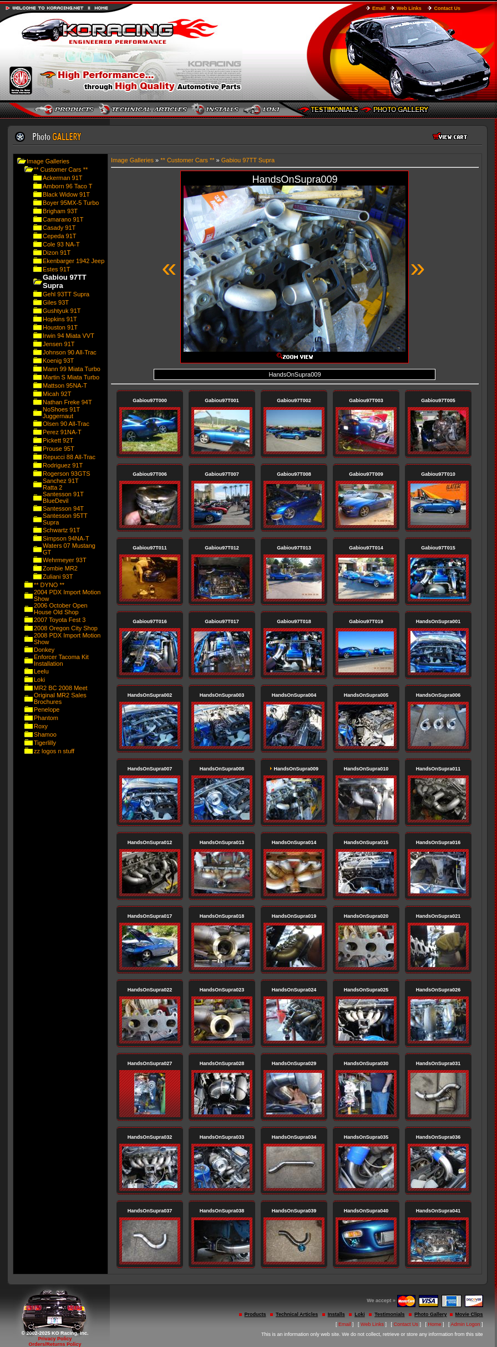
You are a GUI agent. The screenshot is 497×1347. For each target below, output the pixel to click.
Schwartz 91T (61, 530)
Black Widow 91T (66, 194)
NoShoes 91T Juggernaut (61, 412)
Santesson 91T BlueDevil (63, 497)
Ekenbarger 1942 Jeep (73, 261)
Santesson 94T (63, 508)
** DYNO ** (49, 585)
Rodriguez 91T (63, 465)
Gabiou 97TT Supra (248, 160)
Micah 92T (57, 393)
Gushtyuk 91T (61, 310)
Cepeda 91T (60, 236)
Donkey (44, 649)
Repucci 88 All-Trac (69, 457)
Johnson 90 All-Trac (70, 352)
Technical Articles (297, 1314)
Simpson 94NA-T (66, 538)
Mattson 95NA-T (65, 385)
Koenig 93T (58, 360)
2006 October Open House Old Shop (61, 608)
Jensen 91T (58, 344)
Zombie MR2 (60, 568)
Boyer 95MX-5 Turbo (71, 202)
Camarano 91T (63, 219)
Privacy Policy (55, 1338)
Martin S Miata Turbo (71, 377)
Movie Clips (469, 1314)
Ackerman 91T (63, 177)
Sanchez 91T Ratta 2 (61, 484)
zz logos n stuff (54, 751)
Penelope (47, 709)
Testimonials (389, 1314)
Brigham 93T (60, 211)
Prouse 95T (58, 448)
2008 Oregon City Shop (66, 628)
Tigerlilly (45, 742)
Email (379, 8)
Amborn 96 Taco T (67, 186)
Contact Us (447, 8)
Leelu (41, 671)
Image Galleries (48, 161)
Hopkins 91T (60, 319)
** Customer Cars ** (61, 169)
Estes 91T (56, 269)
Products (255, 1314)
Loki (39, 679)
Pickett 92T (58, 440)
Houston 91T (60, 327)
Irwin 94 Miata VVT (68, 335)
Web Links (409, 8)
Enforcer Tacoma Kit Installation (61, 660)
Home (435, 1324)
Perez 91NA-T (62, 432)
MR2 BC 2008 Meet (61, 688)
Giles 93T (56, 302)
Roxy (41, 726)
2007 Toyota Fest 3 (59, 619)
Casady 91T (59, 227)
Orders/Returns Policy (54, 1344)
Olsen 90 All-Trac (66, 423)
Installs (336, 1314)
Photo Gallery (430, 1314)
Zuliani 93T (58, 576)
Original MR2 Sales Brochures (60, 698)
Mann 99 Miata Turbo (71, 369)
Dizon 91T (56, 252)
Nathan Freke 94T (67, 402)
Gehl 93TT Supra (66, 294)
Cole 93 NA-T (61, 244)
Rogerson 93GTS (66, 473)
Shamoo (45, 734)
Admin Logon (465, 1324)
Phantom (46, 717)
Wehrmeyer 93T (65, 560)
